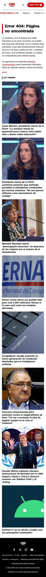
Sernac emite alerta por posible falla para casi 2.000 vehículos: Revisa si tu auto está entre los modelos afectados (22, 304)
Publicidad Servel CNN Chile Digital (32, 559)
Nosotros (24, 555)
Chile (17, 13)
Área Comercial (7, 555)
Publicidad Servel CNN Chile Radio (23, 564)
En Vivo (17, 555)
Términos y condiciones (10, 559)
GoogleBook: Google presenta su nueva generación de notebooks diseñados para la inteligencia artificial (20, 360)
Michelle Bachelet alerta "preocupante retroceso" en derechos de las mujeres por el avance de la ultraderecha (23, 248)
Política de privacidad (36, 555)
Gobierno (26, 13)
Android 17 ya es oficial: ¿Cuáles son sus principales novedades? (22, 531)
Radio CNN (35, 5)
